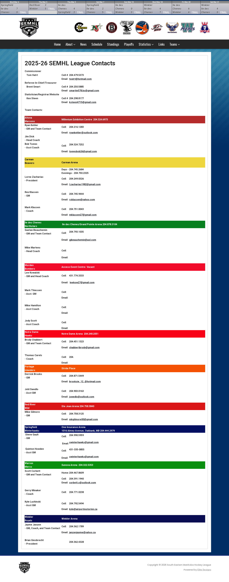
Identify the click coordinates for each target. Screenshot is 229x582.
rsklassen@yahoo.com (82, 199)
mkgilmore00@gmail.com (83, 419)
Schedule (96, 44)
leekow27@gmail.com (82, 282)
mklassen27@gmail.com (83, 214)
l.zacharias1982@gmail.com (85, 184)
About (70, 44)
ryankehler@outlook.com (83, 132)
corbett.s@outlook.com (82, 482)
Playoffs (129, 44)
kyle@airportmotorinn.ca (83, 509)
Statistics (146, 44)
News (83, 44)
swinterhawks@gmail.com (84, 442)
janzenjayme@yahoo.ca (82, 532)
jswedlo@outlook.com (81, 396)
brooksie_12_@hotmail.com (85, 381)
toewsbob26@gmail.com (83, 151)
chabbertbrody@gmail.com (84, 347)
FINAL (23, 12)
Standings (113, 44)
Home (57, 44)
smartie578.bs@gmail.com (84, 90)
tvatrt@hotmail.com (80, 79)
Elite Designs (204, 569)
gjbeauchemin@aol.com (82, 239)
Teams (175, 44)
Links (162, 44)
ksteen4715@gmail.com (82, 102)
